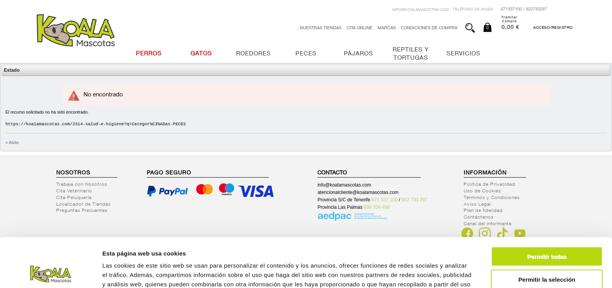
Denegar (547, 255)
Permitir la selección (546, 233)
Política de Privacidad (489, 184)
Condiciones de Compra (429, 28)
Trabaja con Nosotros (81, 184)
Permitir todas (547, 210)
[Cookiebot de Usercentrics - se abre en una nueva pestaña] (50, 273)
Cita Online (359, 28)
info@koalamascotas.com (420, 10)
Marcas (386, 28)
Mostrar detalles (422, 272)
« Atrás (12, 142)
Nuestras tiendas (321, 28)
